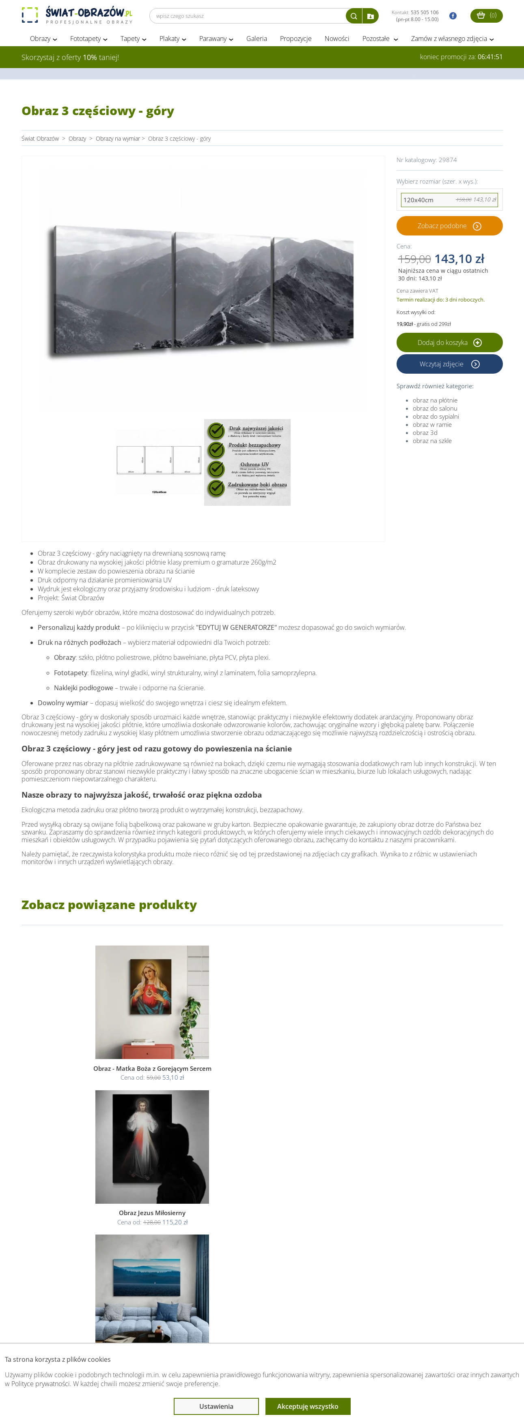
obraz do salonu (435, 409)
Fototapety (85, 39)
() (486, 14)
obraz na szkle (432, 442)
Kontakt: (415, 16)
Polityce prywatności (40, 1383)
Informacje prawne (132, 1326)
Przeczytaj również (220, 1326)
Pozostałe (376, 39)
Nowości (337, 39)
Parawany (212, 39)
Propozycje (296, 39)
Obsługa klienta (49, 1326)
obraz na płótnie (435, 401)
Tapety (130, 39)
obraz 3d (425, 434)
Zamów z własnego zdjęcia (449, 39)
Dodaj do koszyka (450, 343)
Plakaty (169, 39)
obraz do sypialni (436, 417)
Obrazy (40, 39)
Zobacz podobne (442, 227)
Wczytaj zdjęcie (442, 365)
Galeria (256, 39)
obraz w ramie (432, 426)
